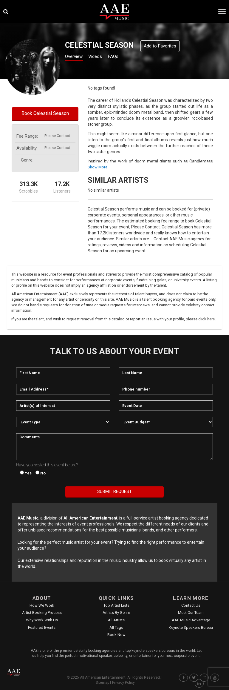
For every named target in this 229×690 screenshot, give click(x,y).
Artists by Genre (116, 612)
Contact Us (190, 605)
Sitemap (102, 682)
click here (206, 319)
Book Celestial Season (45, 113)
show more (97, 167)
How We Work (42, 605)
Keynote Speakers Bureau (191, 627)
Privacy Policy (123, 682)
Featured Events (41, 627)
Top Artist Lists (116, 605)
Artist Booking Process (42, 612)
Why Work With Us (42, 620)
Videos (102, 57)
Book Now (116, 634)
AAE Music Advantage (191, 620)
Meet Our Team (191, 612)
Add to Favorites (160, 46)
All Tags (116, 627)
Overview (76, 57)
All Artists (116, 620)
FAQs (123, 57)
